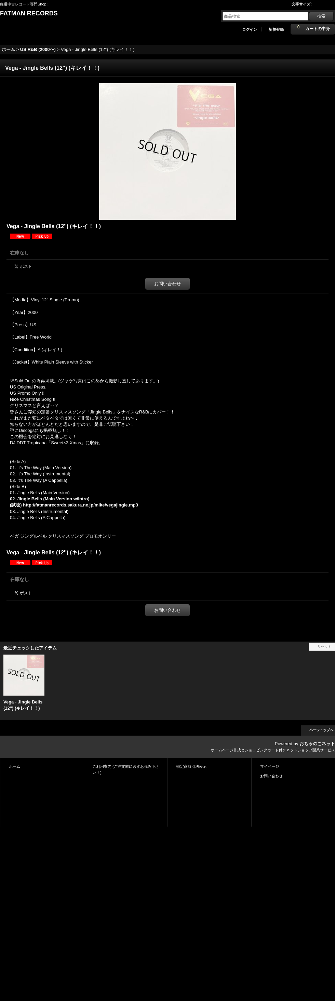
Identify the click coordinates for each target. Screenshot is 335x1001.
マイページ (269, 766)
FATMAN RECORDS (29, 13)
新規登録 (276, 29)
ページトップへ (321, 730)
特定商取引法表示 (191, 766)
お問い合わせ (167, 283)
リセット (324, 646)
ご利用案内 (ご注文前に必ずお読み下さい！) (126, 769)
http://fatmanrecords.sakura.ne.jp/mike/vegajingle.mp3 (80, 505)
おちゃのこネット (317, 743)
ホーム (14, 766)
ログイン (249, 29)
